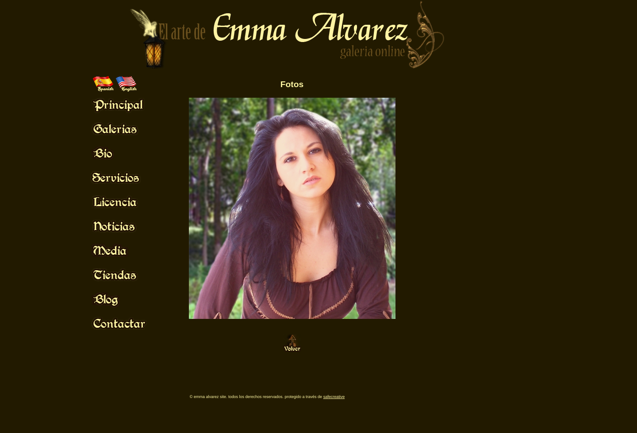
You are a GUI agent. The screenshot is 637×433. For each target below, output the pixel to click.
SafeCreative (334, 397)
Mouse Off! (126, 104)
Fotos (291, 84)
